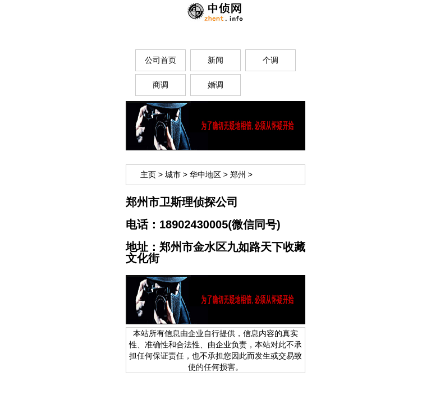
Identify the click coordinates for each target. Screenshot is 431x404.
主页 (148, 174)
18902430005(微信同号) (220, 224)
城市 (173, 174)
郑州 (238, 174)
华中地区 (205, 174)
